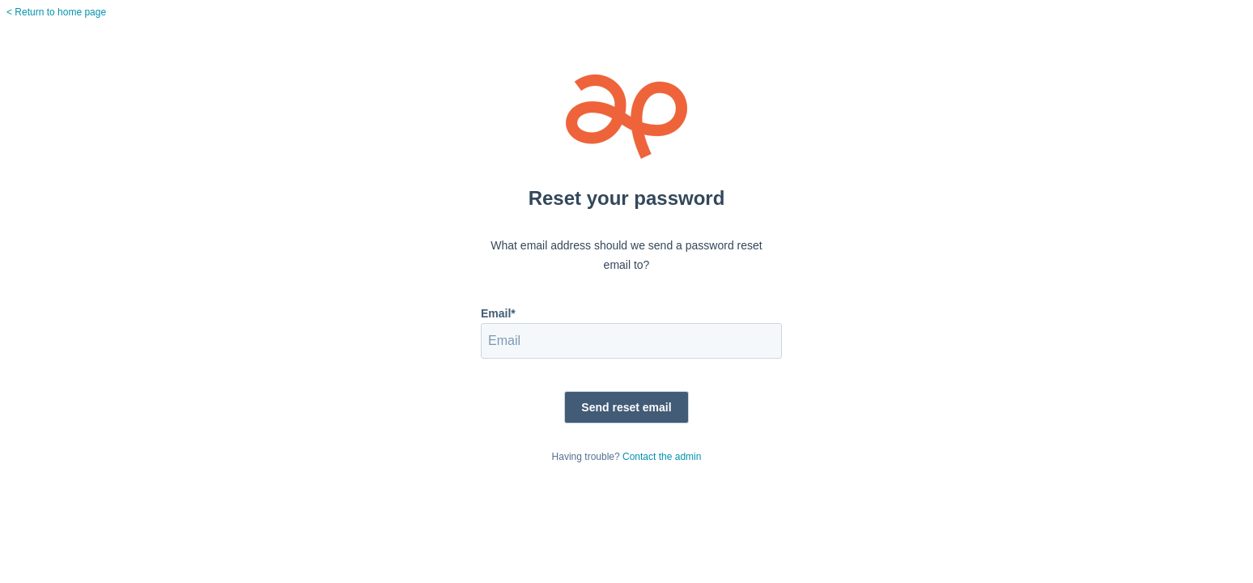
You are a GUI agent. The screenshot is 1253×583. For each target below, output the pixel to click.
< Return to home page (56, 12)
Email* (498, 313)
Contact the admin (661, 456)
